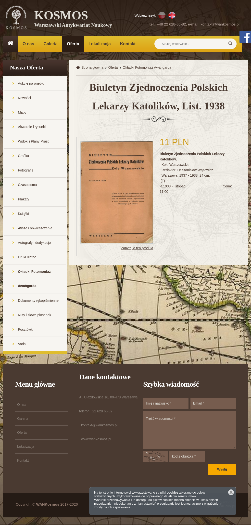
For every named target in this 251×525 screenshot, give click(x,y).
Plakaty (23, 199)
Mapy (22, 113)
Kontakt (128, 43)
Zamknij (231, 492)
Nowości (24, 98)
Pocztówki (25, 330)
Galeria (50, 43)
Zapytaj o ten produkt (137, 248)
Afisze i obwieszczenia (35, 228)
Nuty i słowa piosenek (34, 315)
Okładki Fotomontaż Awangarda (34, 274)
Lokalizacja (99, 43)
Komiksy (24, 286)
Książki (23, 214)
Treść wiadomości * (189, 430)
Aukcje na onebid (31, 84)
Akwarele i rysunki (32, 127)
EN (172, 15)
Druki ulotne (27, 257)
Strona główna (92, 68)
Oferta (73, 43)
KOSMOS (73, 20)
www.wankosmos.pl (96, 439)
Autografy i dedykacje (34, 243)
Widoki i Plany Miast (33, 142)
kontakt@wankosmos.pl (220, 24)
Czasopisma (27, 185)
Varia (22, 344)
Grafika (23, 156)
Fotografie (25, 170)
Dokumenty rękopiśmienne (38, 301)
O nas (28, 43)
